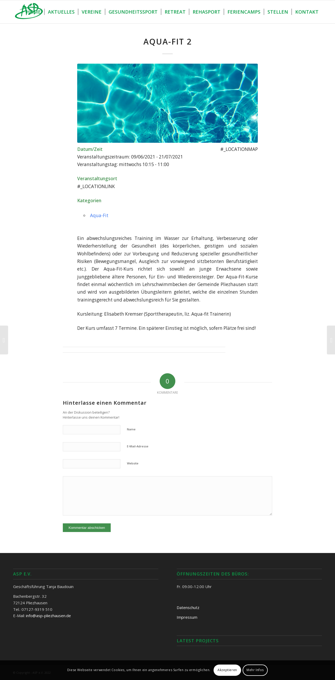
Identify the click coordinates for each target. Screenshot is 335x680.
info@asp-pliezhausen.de (48, 615)
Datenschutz (188, 607)
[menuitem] (33, 11)
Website (132, 463)
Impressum (187, 617)
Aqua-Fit (99, 215)
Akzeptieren (227, 670)
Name (131, 429)
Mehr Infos (255, 670)
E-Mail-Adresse (137, 446)
